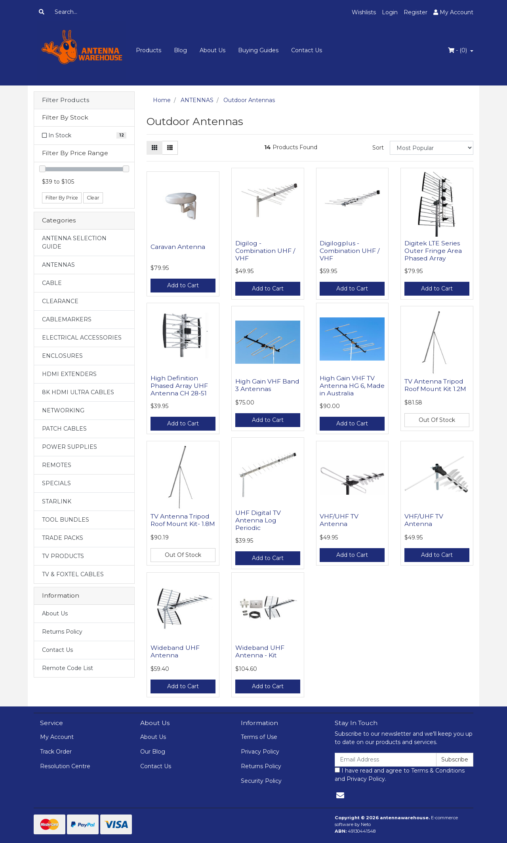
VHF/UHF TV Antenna (339, 520)
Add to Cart (183, 285)
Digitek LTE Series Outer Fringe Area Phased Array (433, 250)
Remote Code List (67, 668)
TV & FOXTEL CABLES (73, 574)
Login (390, 12)
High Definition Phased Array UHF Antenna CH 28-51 (179, 385)
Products (148, 50)
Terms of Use (259, 736)
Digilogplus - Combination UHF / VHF (349, 250)
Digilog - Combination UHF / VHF (265, 250)
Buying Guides (258, 50)
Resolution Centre (65, 766)
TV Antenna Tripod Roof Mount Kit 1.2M (435, 385)
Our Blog (152, 751)
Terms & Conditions (438, 770)
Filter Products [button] (65, 100)
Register (415, 12)
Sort (378, 147)
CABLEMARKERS (66, 319)
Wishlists (364, 12)
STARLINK (56, 501)
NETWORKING (63, 410)
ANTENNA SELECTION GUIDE (74, 242)
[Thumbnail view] (154, 148)
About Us (212, 50)
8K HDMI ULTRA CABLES (78, 392)
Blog (180, 50)
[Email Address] (385, 760)
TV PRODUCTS (63, 556)
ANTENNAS (58, 264)
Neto (366, 824)
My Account (57, 736)
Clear (93, 198)
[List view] (170, 148)
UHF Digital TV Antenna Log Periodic (258, 520)
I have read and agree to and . (400, 774)
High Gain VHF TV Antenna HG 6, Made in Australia (352, 385)
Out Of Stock (437, 419)
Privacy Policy (260, 751)
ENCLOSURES (62, 355)
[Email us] (340, 795)
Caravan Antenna (178, 247)
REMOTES (56, 465)
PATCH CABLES (64, 428)
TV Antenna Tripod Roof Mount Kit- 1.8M (183, 520)
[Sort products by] (431, 148)
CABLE (52, 283)
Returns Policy (62, 631)
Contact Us (306, 50)
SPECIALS (56, 483)
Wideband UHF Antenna (175, 651)
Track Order (56, 751)
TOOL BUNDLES (65, 519)
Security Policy (261, 780)
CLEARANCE (60, 301)
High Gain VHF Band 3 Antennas (267, 385)
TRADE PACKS (62, 537)
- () (458, 50)
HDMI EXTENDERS (69, 374)
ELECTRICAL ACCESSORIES (82, 337)
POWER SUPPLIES (69, 446)
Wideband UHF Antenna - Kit (259, 651)
